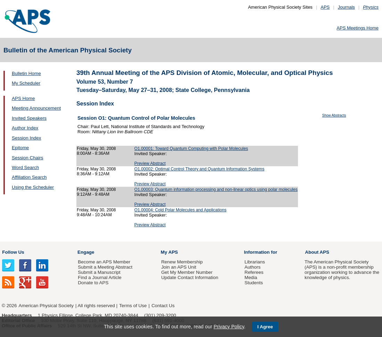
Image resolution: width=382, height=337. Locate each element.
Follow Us (13, 252)
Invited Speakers (29, 118)
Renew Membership (182, 261)
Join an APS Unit (178, 267)
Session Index (26, 138)
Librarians (254, 261)
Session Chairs (27, 157)
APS (325, 7)
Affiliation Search (29, 177)
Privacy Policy (229, 326)
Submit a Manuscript (99, 272)
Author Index (25, 127)
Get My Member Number (187, 272)
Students (253, 282)
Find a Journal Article (99, 277)
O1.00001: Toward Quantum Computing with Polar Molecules (191, 148)
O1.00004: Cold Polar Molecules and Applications (180, 210)
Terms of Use (133, 305)
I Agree (265, 326)
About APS (317, 252)
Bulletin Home (26, 73)
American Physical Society (46, 305)
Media (250, 277)
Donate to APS (93, 282)
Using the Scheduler (33, 187)
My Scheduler (26, 83)
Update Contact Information (189, 277)
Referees (254, 272)
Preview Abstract (150, 163)
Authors (252, 267)
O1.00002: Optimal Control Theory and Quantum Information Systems (199, 169)
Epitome (20, 147)
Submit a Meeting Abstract (105, 267)
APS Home (23, 98)
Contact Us (162, 305)
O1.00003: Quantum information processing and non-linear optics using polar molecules (216, 189)
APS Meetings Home (358, 28)
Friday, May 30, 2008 (96, 148)
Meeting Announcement (36, 108)
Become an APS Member (104, 261)
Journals (346, 7)
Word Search (25, 167)
